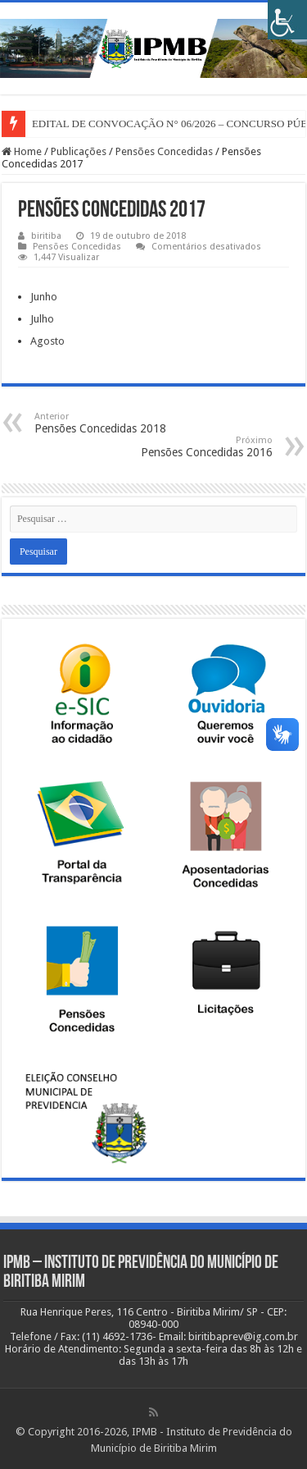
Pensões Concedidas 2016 (189, 447)
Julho (42, 319)
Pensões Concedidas (164, 151)
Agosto (47, 341)
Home (22, 151)
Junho (43, 297)
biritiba (46, 236)
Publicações (78, 151)
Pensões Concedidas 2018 (118, 423)
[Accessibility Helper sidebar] (287, 19)
